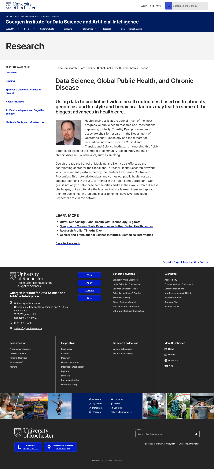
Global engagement (174, 288)
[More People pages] (34, 29)
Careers (89, 290)
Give (158, 5)
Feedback (148, 443)
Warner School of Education (126, 306)
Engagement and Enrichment (179, 284)
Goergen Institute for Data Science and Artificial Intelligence (72, 22)
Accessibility (171, 279)
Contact (65, 353)
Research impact (173, 297)
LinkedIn (116, 407)
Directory (65, 357)
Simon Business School (124, 302)
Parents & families (18, 357)
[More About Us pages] (17, 29)
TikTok (115, 403)
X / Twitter (95, 403)
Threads (95, 411)
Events (170, 354)
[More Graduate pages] (75, 29)
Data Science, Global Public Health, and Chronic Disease (114, 68)
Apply (144, 5)
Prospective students (20, 349)
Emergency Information (189, 443)
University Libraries (122, 349)
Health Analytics (15, 101)
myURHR (65, 375)
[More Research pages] (114, 29)
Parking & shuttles (70, 380)
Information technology (72, 366)
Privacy (159, 443)
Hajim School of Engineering (127, 284)
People (27, 28)
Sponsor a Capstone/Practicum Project (23, 91)
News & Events (135, 28)
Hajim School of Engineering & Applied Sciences (32, 17)
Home (59, 68)
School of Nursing (121, 297)
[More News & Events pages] (145, 29)
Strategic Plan (171, 302)
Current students (18, 353)
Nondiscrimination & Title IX (178, 293)
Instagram (95, 407)
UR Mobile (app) (69, 384)
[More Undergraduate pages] (57, 29)
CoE (123, 28)
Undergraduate (47, 28)
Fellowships (87, 28)
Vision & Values (172, 306)
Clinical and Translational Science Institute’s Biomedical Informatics (106, 235)
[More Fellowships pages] (96, 29)
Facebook (95, 399)
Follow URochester (122, 411)
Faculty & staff (16, 362)
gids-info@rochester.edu (28, 328)
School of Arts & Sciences (125, 279)
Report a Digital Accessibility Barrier (185, 262)
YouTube (117, 399)
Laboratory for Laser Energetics (128, 310)
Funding (10, 81)
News (169, 348)
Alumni (13, 366)
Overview (11, 72)
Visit (152, 5)
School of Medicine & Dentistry (128, 293)
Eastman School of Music (125, 288)
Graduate (68, 28)
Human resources (70, 362)
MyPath (65, 371)
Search (138, 429)
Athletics (171, 360)
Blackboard (66, 349)
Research (107, 28)
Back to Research (68, 243)
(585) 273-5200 (23, 323)
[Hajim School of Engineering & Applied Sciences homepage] (31, 280)
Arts (169, 365)
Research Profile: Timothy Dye (81, 230)
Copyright (170, 443)
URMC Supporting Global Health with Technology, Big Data (100, 222)
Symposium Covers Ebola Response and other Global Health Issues (106, 226)
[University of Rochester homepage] (21, 5)
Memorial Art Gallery (123, 353)
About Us (10, 28)
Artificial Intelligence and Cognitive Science (25, 112)
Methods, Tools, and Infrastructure (25, 122)
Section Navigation (18, 67)
